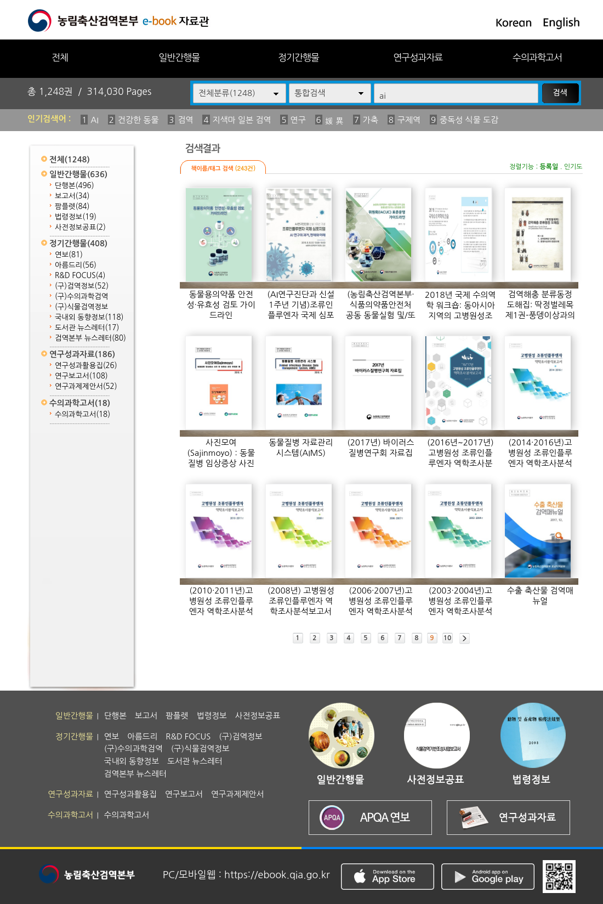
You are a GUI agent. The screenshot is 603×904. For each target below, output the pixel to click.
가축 (370, 120)
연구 (298, 120)
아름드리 (75, 265)
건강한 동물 (138, 120)
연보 (69, 254)
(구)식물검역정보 (81, 306)
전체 (60, 57)
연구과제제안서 (86, 386)
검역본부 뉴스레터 (90, 338)
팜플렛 (72, 206)
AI (94, 120)
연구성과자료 (417, 57)
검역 (185, 120)
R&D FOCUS (80, 275)
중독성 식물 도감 (469, 120)
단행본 (74, 185)
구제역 (408, 120)
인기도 (573, 166)
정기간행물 (298, 57)
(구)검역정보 (82, 286)
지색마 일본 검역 (242, 120)
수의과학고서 (537, 57)
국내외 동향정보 (89, 317)
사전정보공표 (80, 227)
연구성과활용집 (86, 365)
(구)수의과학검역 (81, 296)
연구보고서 (81, 376)
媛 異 (334, 121)
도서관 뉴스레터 (87, 327)
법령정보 (75, 217)
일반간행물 (179, 57)
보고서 (72, 196)
